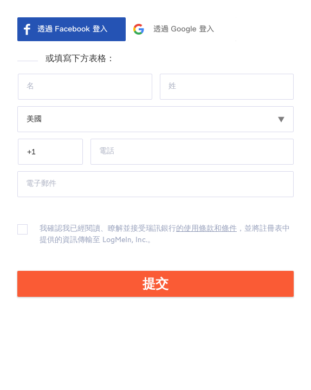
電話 (106, 151)
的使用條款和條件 (206, 228)
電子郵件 (41, 183)
